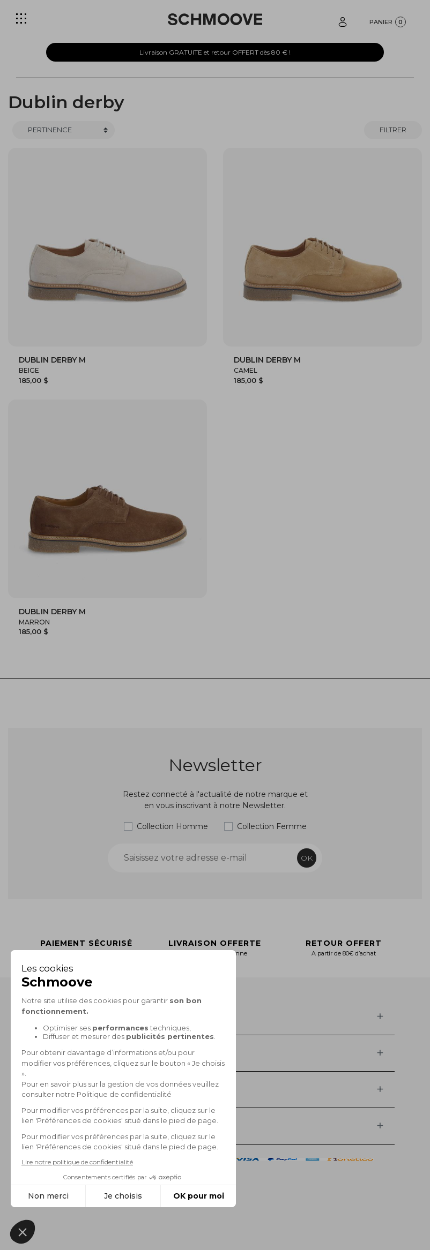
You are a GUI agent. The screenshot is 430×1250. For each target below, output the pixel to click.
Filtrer (393, 129)
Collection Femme (272, 826)
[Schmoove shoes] (215, 19)
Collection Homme (172, 826)
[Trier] (63, 130)
